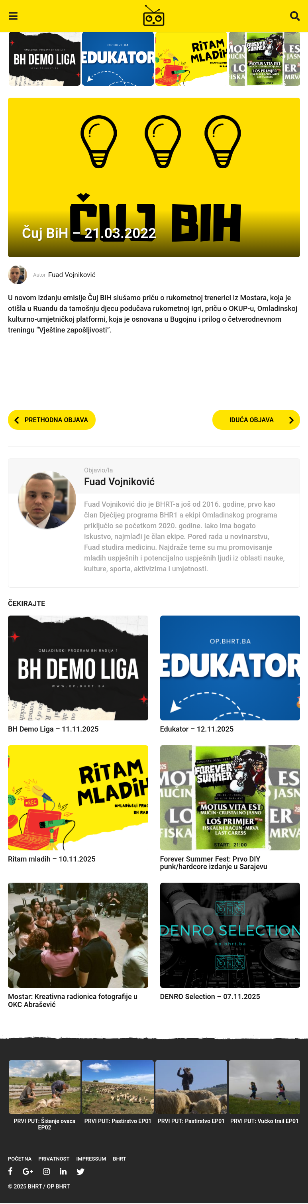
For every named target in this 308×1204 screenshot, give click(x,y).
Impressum (91, 1160)
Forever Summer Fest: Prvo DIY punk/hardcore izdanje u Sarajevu (213, 864)
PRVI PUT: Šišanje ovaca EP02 (45, 1125)
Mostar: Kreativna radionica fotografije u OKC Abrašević (72, 1001)
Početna (19, 1160)
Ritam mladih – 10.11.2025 (52, 860)
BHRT (119, 1160)
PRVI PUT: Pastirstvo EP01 (118, 1122)
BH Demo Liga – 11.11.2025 (53, 730)
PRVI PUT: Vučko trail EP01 (264, 1122)
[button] (13, 16)
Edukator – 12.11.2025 (197, 730)
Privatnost (53, 1160)
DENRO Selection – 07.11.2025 (210, 997)
